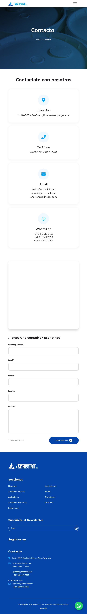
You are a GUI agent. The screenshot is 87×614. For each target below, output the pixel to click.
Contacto (49, 502)
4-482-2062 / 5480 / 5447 (43, 152)
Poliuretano (13, 508)
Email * (11, 360)
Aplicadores (13, 497)
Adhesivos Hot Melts (17, 502)
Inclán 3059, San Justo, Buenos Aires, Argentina (43, 115)
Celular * (11, 375)
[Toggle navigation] (75, 3)
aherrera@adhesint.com (43, 197)
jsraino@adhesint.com (43, 189)
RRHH (47, 491)
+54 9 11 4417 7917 (43, 240)
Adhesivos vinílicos (16, 491)
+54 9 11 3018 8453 (43, 234)
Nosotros (12, 486)
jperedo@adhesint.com (43, 193)
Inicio (38, 39)
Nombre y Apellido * (16, 344)
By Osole (43, 608)
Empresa (11, 391)
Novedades (50, 497)
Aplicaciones (50, 486)
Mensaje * (12, 406)
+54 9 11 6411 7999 (43, 237)
